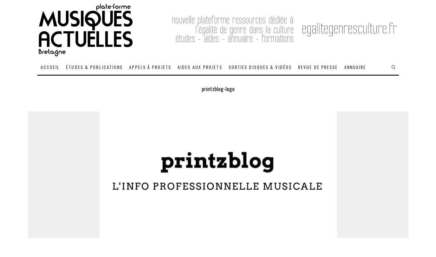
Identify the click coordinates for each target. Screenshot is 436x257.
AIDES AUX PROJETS (200, 67)
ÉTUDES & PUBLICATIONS (94, 67)
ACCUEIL (50, 67)
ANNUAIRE (355, 67)
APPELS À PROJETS (150, 67)
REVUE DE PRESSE (318, 67)
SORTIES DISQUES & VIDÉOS (260, 67)
